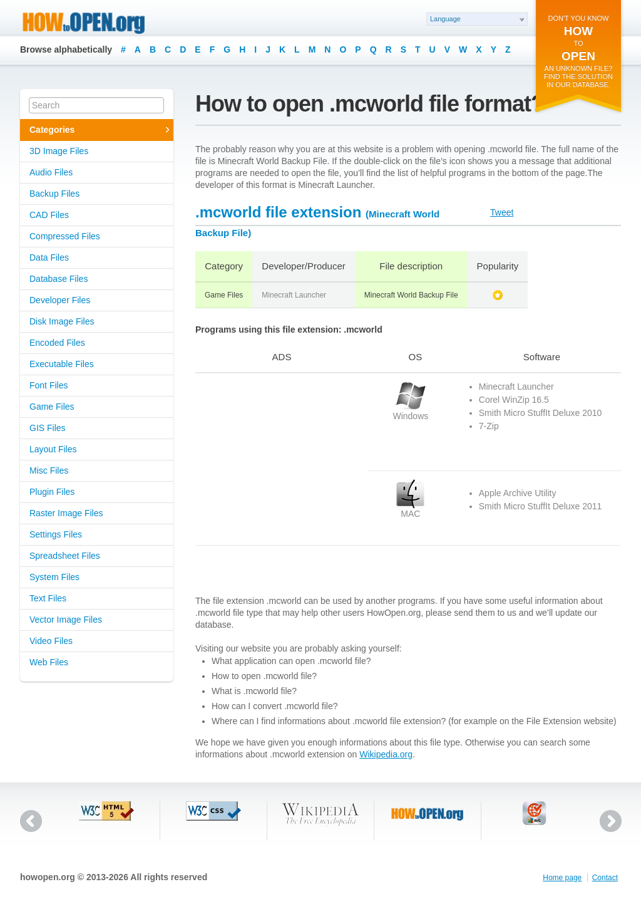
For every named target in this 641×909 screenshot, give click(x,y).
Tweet (501, 212)
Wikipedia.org (386, 754)
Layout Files (52, 449)
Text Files (47, 598)
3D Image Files (58, 151)
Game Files (51, 407)
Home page (562, 877)
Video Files (51, 641)
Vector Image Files (65, 620)
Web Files (48, 662)
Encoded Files (57, 343)
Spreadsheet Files (64, 556)
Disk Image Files (61, 321)
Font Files (48, 385)
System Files (54, 577)
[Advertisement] (273, 459)
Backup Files (54, 194)
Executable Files (61, 364)
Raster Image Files (66, 513)
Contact (605, 877)
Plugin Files (51, 492)
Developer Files (59, 300)
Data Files (49, 257)
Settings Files (55, 534)
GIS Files (47, 428)
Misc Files (48, 470)
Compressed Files (64, 236)
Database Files (58, 279)
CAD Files (49, 215)
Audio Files (51, 172)
